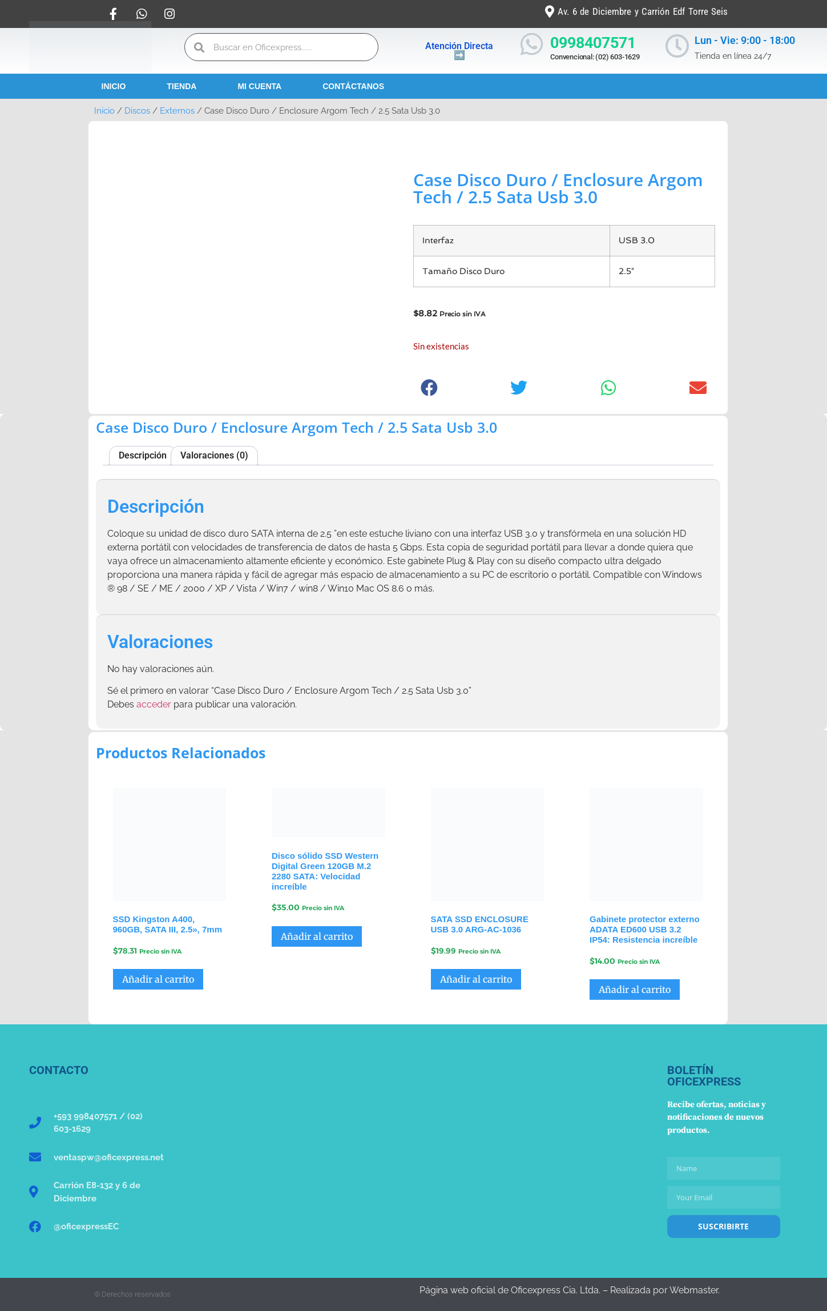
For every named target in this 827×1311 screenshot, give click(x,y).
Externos (177, 110)
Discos (137, 110)
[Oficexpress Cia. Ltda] (413, 1150)
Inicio (114, 86)
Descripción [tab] (143, 455)
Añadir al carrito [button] (158, 979)
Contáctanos (353, 86)
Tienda (181, 86)
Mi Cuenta (259, 86)
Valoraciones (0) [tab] (214, 455)
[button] (429, 388)
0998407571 (593, 43)
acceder (153, 704)
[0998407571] (531, 44)
